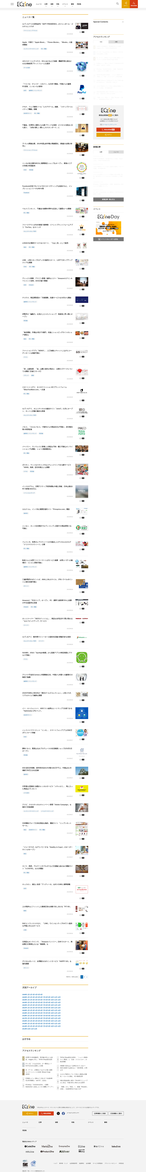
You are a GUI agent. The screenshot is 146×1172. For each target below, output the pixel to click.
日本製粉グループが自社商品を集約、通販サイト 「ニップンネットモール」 (46, 824)
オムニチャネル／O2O (30, 231)
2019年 (24, 1013)
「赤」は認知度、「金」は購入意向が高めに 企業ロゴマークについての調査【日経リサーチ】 (47, 370)
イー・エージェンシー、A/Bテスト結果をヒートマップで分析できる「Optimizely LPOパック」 (47, 710)
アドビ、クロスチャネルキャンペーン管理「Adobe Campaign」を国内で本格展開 (46, 806)
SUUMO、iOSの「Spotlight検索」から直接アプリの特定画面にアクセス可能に (47, 654)
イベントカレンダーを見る (108, 239)
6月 (41, 994)
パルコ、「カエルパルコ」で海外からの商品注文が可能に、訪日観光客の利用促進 (47, 428)
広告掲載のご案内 (116, 1113)
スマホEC (26, 793)
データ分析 (27, 67)
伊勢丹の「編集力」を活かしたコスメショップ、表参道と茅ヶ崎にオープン (47, 315)
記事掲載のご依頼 (100, 1113)
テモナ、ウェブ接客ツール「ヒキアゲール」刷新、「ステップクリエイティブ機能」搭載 (47, 108)
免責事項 (81, 1163)
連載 (51, 4)
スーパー (26, 625)
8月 (47, 997)
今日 (101, 42)
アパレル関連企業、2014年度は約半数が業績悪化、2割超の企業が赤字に (47, 145)
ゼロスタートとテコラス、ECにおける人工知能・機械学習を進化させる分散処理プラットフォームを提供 (47, 62)
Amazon (31, 285)
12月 (59, 997)
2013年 (24, 1029)
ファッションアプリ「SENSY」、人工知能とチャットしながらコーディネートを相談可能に (47, 352)
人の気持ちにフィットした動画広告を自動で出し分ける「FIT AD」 (46, 906)
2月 (31, 994)
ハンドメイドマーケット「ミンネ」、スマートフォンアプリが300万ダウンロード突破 (47, 731)
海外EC (26, 513)
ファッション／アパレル (30, 30)
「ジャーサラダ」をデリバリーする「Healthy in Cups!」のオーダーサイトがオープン (47, 848)
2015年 (24, 1023)
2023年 (24, 1002)
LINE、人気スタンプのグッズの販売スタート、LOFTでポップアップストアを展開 (47, 261)
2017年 (24, 1018)
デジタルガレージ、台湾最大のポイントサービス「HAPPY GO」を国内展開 (46, 962)
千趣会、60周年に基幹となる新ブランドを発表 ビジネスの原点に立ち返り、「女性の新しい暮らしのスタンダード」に (47, 126)
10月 (52, 997)
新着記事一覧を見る (108, 199)
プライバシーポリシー (111, 1163)
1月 (28, 994)
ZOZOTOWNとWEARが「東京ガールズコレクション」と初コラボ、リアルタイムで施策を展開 (47, 694)
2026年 (24, 994)
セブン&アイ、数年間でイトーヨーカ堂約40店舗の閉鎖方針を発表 (46, 637)
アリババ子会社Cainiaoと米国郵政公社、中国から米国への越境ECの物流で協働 (47, 676)
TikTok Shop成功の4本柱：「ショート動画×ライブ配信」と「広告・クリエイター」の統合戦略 (74, 1059)
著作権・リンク (63, 1163)
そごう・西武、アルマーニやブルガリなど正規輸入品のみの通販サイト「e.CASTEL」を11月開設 (47, 867)
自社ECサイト (28, 113)
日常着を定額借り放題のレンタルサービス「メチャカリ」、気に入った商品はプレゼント (47, 787)
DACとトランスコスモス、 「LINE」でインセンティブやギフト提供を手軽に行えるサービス (47, 925)
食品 (25, 247)
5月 (39, 994)
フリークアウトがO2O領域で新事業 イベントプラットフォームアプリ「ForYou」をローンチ (47, 226)
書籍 (72, 4)
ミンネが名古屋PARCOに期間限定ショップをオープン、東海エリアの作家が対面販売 (47, 164)
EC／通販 (44, 49)
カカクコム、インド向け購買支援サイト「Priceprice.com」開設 (46, 509)
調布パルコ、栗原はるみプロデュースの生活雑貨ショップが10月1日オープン (47, 750)
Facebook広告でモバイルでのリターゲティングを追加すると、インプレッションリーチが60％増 (47, 187)
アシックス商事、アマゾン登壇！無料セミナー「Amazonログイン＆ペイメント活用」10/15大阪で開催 (47, 280)
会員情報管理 (73, 1163)
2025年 (24, 997)
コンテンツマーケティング (31, 49)
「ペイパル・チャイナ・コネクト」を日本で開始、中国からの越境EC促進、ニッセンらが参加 (46, 85)
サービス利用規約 (98, 1163)
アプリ (25, 357)
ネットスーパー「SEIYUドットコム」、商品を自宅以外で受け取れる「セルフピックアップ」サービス (47, 620)
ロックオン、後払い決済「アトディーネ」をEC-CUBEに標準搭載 (46, 884)
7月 (44, 997)
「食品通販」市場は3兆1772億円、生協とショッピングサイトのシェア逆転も (47, 334)
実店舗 (31, 170)
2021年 (24, 1008)
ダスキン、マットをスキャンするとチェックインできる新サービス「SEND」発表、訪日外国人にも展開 (46, 466)
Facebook (26, 192)
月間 (116, 42)
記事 (46, 4)
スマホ (25, 471)
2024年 (24, 1000)
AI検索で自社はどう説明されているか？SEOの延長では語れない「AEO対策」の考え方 (73, 1068)
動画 (25, 910)
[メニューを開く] (12, 4)
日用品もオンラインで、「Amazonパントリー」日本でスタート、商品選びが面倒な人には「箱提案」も (47, 943)
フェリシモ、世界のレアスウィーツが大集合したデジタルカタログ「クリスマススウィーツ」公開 (46, 543)
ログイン (108, 135)
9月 (49, 997)
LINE (25, 930)
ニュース (39, 4)
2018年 (24, 1015)
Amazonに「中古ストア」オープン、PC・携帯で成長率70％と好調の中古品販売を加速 (47, 601)
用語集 (79, 4)
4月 (36, 994)
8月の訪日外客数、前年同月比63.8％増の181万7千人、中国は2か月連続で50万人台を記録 (46, 769)
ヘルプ (55, 1163)
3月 (33, 994)
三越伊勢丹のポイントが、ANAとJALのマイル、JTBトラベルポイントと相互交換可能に (47, 581)
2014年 (24, 1026)
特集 (57, 4)
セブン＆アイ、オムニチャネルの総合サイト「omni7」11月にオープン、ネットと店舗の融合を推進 (47, 410)
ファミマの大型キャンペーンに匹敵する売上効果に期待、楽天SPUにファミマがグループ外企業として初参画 (108, 176)
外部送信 (121, 1163)
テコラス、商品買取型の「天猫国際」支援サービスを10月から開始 (46, 298)
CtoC (25, 170)
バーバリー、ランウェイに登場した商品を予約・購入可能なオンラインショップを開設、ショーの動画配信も (47, 448)
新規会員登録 (108, 130)
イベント (65, 4)
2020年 (24, 1010)
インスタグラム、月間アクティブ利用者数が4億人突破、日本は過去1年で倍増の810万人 (47, 488)
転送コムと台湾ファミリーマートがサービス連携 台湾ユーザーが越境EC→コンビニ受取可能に (47, 561)
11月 (55, 997)
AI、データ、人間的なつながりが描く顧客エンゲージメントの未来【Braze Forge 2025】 (39, 1072)
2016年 (24, 1021)
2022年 (24, 1005)
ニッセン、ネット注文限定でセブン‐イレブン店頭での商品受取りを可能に (46, 527)
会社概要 (88, 1163)
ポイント (26, 586)
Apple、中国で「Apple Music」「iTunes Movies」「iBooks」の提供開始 (47, 43)
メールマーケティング (47, 811)
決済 (25, 90)
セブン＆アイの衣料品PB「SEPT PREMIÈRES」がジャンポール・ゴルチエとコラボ (47, 25)
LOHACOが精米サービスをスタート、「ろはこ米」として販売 (45, 243)
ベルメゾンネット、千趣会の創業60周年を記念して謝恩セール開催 (46, 209)
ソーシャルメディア (29, 493)
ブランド (26, 375)
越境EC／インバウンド (35, 90)
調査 (32, 375)
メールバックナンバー (108, 124)
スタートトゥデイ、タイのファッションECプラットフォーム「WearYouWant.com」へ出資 (44, 388)
